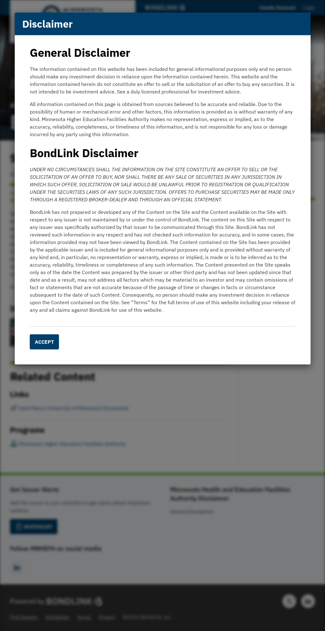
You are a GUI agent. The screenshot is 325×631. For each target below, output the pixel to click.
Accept (44, 342)
